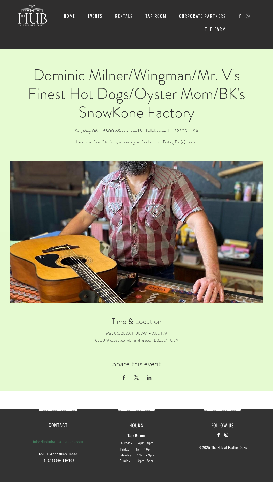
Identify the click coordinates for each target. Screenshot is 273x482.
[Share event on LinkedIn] (149, 377)
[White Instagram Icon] (247, 16)
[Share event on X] (136, 377)
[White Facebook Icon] (240, 16)
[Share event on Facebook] (123, 377)
